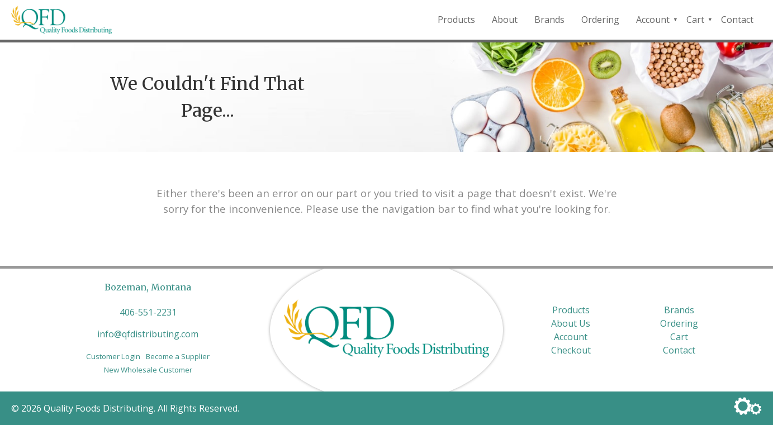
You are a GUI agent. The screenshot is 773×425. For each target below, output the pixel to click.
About (505, 19)
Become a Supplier (178, 356)
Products (456, 19)
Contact (737, 19)
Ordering (600, 19)
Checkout (571, 350)
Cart (695, 19)
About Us (570, 323)
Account (653, 19)
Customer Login (113, 356)
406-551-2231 (148, 312)
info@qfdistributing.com (147, 334)
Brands (549, 19)
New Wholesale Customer (148, 370)
